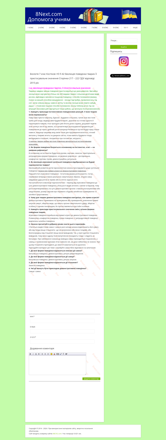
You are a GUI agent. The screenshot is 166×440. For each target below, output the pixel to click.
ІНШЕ (135, 27)
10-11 (126, 27)
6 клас (84, 27)
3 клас (52, 27)
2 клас (41, 27)
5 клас (73, 27)
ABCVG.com (57, 433)
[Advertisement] (64, 54)
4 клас (63, 27)
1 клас (31, 27)
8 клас (105, 27)
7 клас (95, 27)
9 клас (116, 27)
